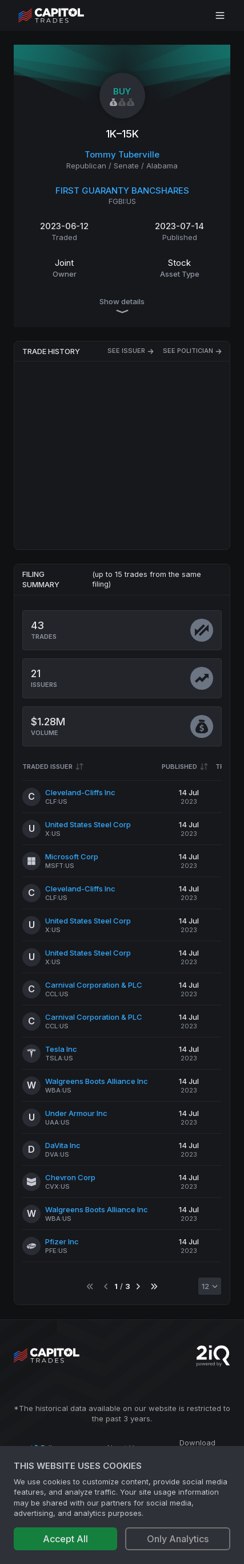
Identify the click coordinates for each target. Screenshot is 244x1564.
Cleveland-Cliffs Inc (80, 792)
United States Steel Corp (88, 824)
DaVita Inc (63, 1145)
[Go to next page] (138, 1286)
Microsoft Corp (71, 856)
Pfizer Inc (62, 1241)
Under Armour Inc (76, 1113)
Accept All (65, 1539)
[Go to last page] (154, 1286)
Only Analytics (178, 1539)
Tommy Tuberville (122, 154)
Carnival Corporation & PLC (93, 984)
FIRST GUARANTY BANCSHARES (122, 190)
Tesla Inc (61, 1049)
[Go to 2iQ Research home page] (213, 1355)
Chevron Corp (70, 1177)
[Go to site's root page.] (63, 15)
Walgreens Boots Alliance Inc (96, 1081)
